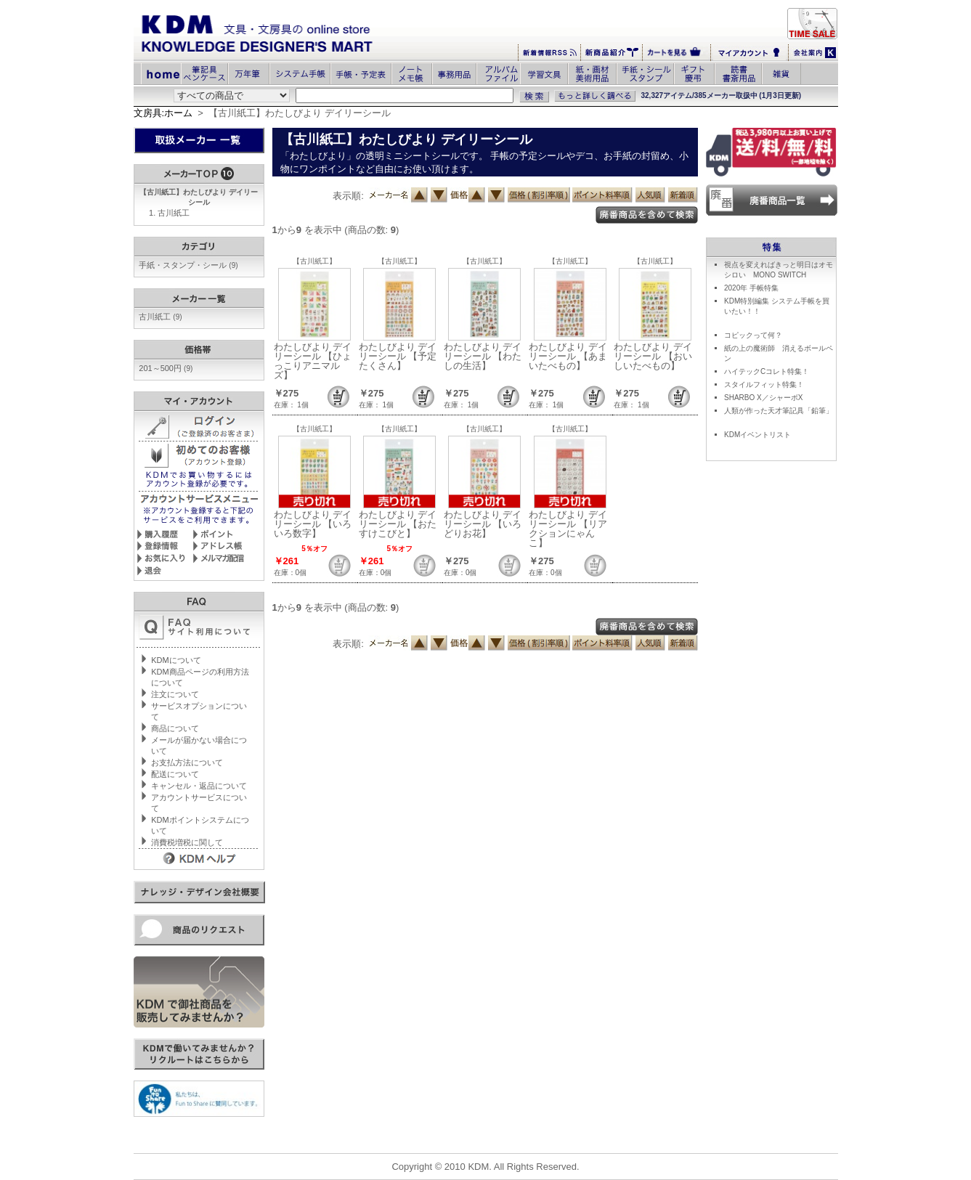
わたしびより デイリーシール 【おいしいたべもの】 (653, 356)
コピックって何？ (753, 335)
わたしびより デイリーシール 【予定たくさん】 (398, 356)
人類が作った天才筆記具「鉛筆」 (778, 411)
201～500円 (165, 368)
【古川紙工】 (314, 261)
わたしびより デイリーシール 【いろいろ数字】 (313, 524)
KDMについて (175, 660)
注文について (175, 694)
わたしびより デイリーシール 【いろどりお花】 (483, 524)
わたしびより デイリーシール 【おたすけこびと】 (398, 524)
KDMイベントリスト (757, 435)
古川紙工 (174, 212)
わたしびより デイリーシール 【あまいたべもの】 (568, 356)
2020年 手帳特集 (751, 288)
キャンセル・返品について (199, 785)
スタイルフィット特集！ (764, 384)
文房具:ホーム (163, 112)
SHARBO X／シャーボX (763, 398)
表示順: (348, 195)
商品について (175, 728)
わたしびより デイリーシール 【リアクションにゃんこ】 (568, 528)
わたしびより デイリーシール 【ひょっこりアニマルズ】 (313, 361)
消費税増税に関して (187, 842)
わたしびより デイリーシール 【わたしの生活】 (483, 356)
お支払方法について (187, 762)
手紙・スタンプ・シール (188, 265)
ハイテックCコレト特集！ (766, 371)
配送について (175, 774)
